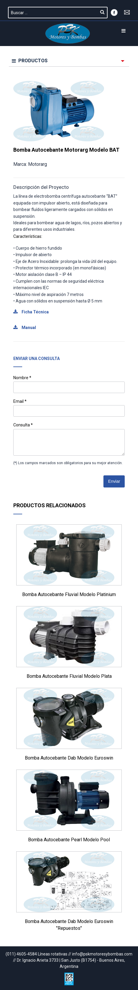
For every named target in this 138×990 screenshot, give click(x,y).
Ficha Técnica (31, 312)
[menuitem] (69, 61)
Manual (24, 327)
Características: (27, 236)
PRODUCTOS (30, 60)
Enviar (114, 481)
